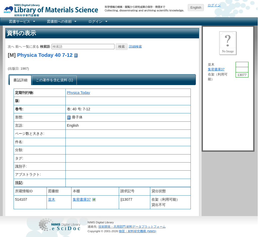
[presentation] (20, 80)
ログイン (214, 5)
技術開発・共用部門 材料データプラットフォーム (132, 226)
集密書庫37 (82, 199)
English (196, 7)
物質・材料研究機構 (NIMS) (137, 231)
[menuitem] (21, 21)
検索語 (45, 46)
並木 (51, 199)
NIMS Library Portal (49, 10)
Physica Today (78, 93)
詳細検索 (135, 46)
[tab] (20, 80)
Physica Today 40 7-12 (44, 55)
